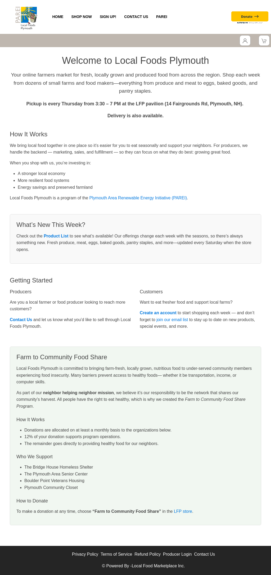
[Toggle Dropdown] (245, 40)
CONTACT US (136, 17)
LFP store (183, 511)
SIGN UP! (108, 17)
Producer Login (177, 554)
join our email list (172, 319)
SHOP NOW (81, 17)
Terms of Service (116, 554)
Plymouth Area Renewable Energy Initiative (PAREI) (138, 198)
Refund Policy (147, 554)
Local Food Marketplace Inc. (158, 566)
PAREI (161, 17)
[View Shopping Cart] (264, 40)
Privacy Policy (85, 554)
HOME (57, 17)
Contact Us (204, 554)
